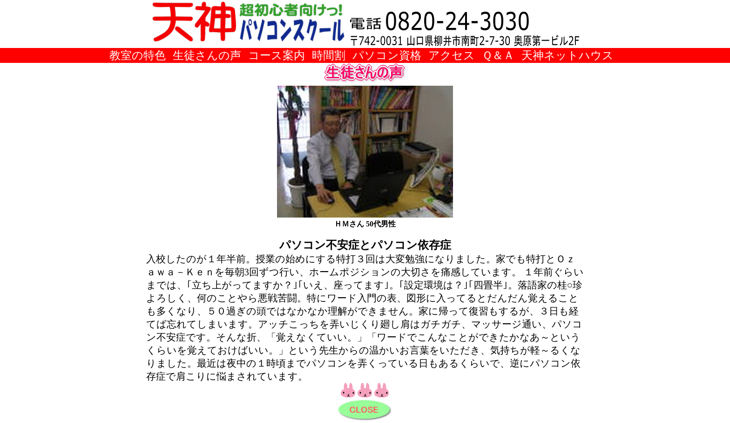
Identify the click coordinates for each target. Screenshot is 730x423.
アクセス (451, 55)
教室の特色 (137, 55)
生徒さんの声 (207, 55)
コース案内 (276, 55)
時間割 (328, 55)
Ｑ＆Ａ (498, 55)
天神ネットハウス (567, 55)
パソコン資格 (386, 55)
